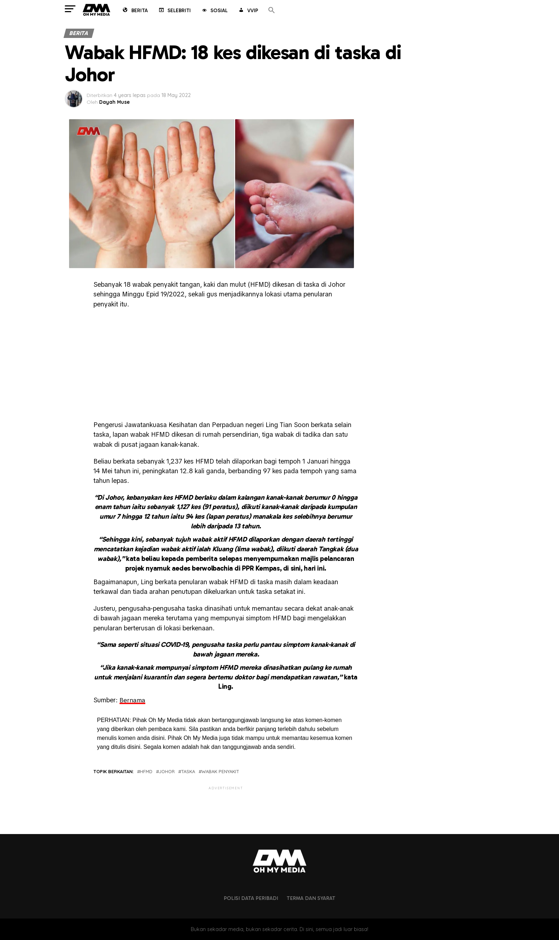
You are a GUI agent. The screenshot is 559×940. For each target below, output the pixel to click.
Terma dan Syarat (311, 898)
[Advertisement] (225, 366)
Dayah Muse (114, 102)
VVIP (248, 11)
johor (167, 771)
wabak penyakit (220, 771)
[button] (272, 10)
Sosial (214, 11)
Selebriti (174, 11)
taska (188, 771)
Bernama (133, 700)
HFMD (146, 771)
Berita (135, 11)
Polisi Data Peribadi (251, 898)
